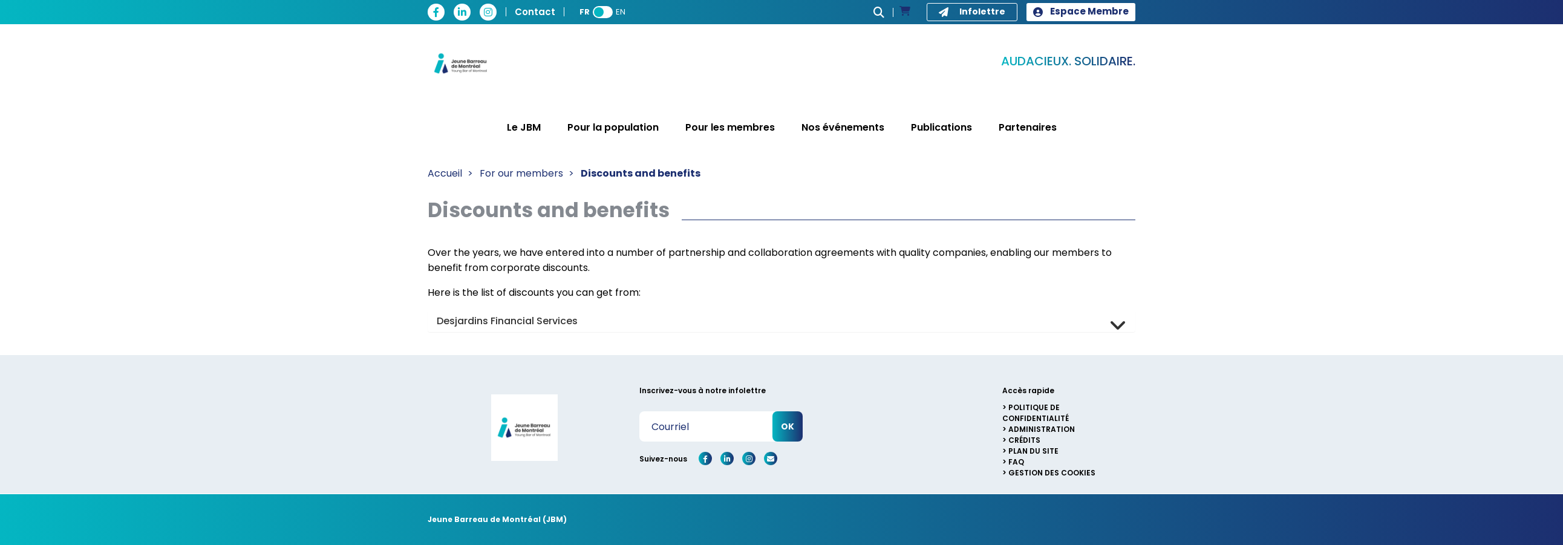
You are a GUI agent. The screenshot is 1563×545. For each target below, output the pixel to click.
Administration (1041, 429)
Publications (941, 127)
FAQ (1016, 462)
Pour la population (613, 127)
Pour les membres (730, 127)
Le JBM (524, 127)
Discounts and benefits (640, 173)
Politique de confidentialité (1035, 412)
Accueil (445, 173)
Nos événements (842, 127)
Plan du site (1033, 451)
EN (620, 12)
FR (584, 12)
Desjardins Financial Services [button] (507, 321)
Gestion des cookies (1051, 473)
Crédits (1024, 440)
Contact (535, 11)
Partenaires (1028, 127)
